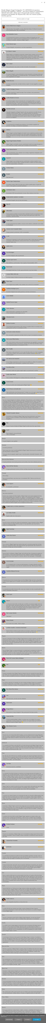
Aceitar (37, 1019)
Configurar (18, 1019)
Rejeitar (28, 1019)
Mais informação (9, 1019)
